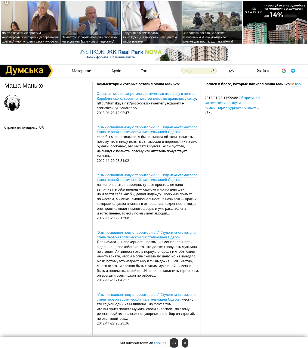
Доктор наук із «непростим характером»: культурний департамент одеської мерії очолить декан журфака (30, 37)
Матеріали (82, 71)
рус (231, 70)
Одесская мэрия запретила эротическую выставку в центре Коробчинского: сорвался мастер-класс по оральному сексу (146, 96)
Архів (116, 71)
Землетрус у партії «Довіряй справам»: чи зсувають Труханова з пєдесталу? (90, 39)
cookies (160, 343)
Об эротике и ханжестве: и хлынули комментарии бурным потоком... (233, 102)
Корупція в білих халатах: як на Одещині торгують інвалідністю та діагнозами (150, 37)
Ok (174, 343)
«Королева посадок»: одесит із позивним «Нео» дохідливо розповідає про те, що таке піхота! (208, 37)
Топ (144, 71)
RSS (296, 84)
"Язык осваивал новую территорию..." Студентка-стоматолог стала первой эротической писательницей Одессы (147, 129)
